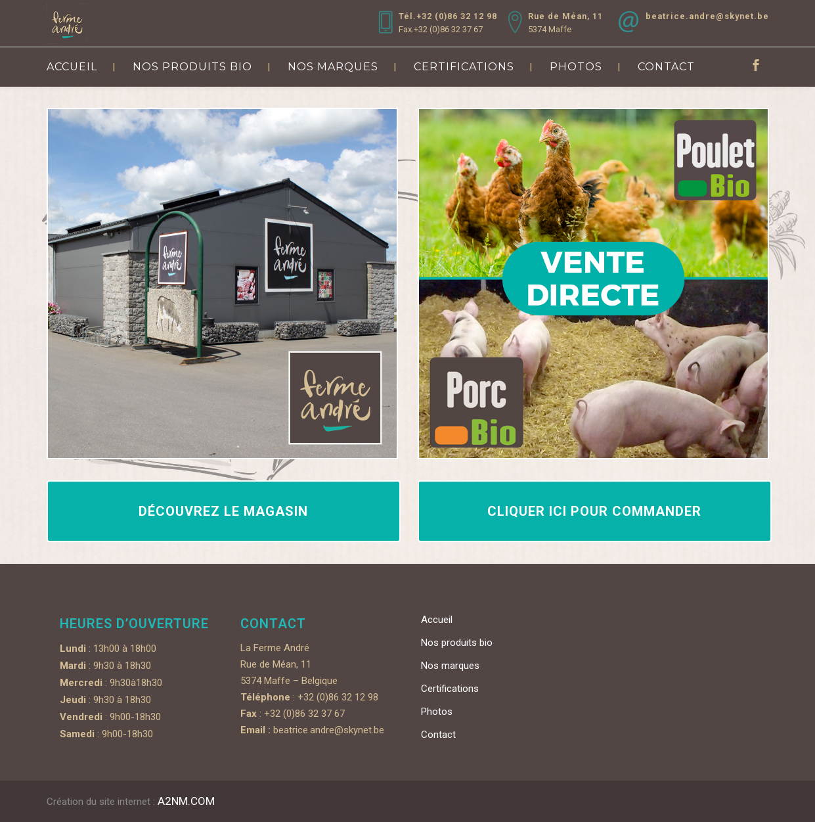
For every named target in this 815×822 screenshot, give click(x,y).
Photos (436, 712)
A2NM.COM (186, 801)
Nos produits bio (457, 643)
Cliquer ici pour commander (594, 511)
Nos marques (450, 666)
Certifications (450, 689)
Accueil (436, 620)
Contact (438, 735)
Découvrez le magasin (223, 511)
